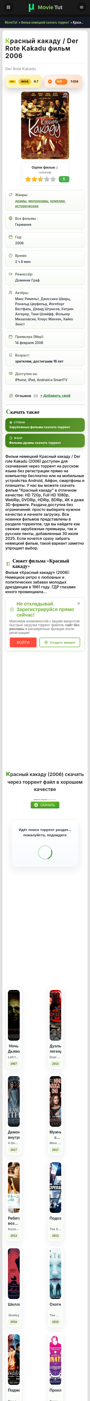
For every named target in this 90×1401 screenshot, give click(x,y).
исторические (26, 206)
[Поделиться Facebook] (41, 1015)
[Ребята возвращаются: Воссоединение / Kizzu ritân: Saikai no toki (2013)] (13, 1265)
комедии (57, 201)
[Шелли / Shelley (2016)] (13, 1351)
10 (28, 179)
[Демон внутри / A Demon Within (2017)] (13, 1179)
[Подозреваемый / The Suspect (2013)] (55, 1265)
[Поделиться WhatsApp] (59, 1015)
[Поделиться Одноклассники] (50, 1015)
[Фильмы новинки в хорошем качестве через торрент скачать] (45, 7)
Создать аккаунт (62, 642)
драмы (20, 201)
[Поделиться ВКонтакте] (32, 1015)
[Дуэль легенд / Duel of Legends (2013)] (55, 1093)
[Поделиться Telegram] (76, 1015)
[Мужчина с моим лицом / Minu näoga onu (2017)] (55, 1179)
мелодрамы (38, 201)
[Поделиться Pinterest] (68, 1015)
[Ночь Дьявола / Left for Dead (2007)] (13, 1093)
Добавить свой (55, 395)
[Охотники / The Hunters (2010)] (55, 1351)
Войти (23, 642)
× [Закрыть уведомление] (78, 603)
